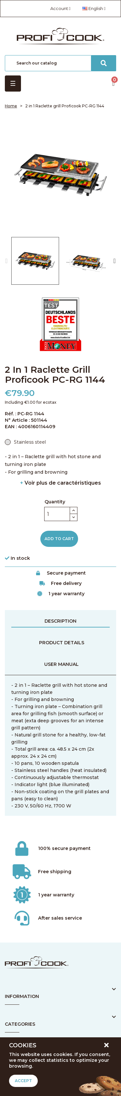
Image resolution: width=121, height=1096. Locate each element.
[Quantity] (57, 514)
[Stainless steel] (25, 442)
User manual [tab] (61, 664)
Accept (23, 1080)
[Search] (60, 63)
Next (114, 261)
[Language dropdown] (94, 8)
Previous (6, 261)
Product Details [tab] (61, 643)
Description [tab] (60, 621)
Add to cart (59, 538)
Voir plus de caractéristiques (60, 483)
